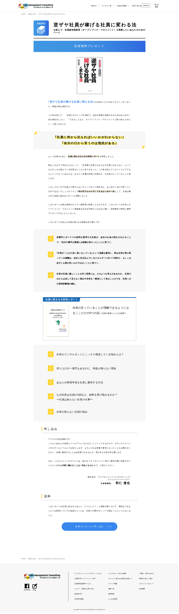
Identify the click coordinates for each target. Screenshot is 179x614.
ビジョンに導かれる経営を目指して (120, 580)
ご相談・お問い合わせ (146, 575)
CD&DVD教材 (122, 6)
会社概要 (142, 590)
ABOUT (93, 6)
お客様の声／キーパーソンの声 (84, 580)
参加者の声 (78, 595)
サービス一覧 (106, 6)
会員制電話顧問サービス (82, 585)
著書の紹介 (32, 14)
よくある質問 (112, 600)
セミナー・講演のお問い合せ (84, 590)
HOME (23, 14)
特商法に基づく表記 (145, 580)
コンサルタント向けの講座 (117, 575)
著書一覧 (111, 590)
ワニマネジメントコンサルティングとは (87, 575)
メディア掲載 (112, 585)
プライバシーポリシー (146, 585)
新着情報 (111, 595)
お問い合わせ (137, 6)
